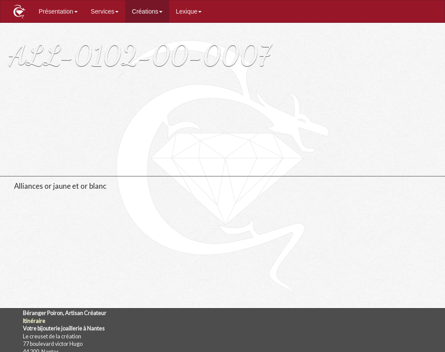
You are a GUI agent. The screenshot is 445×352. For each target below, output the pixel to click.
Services (105, 11)
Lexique (189, 11)
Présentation (58, 11)
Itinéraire (34, 321)
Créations (147, 11)
